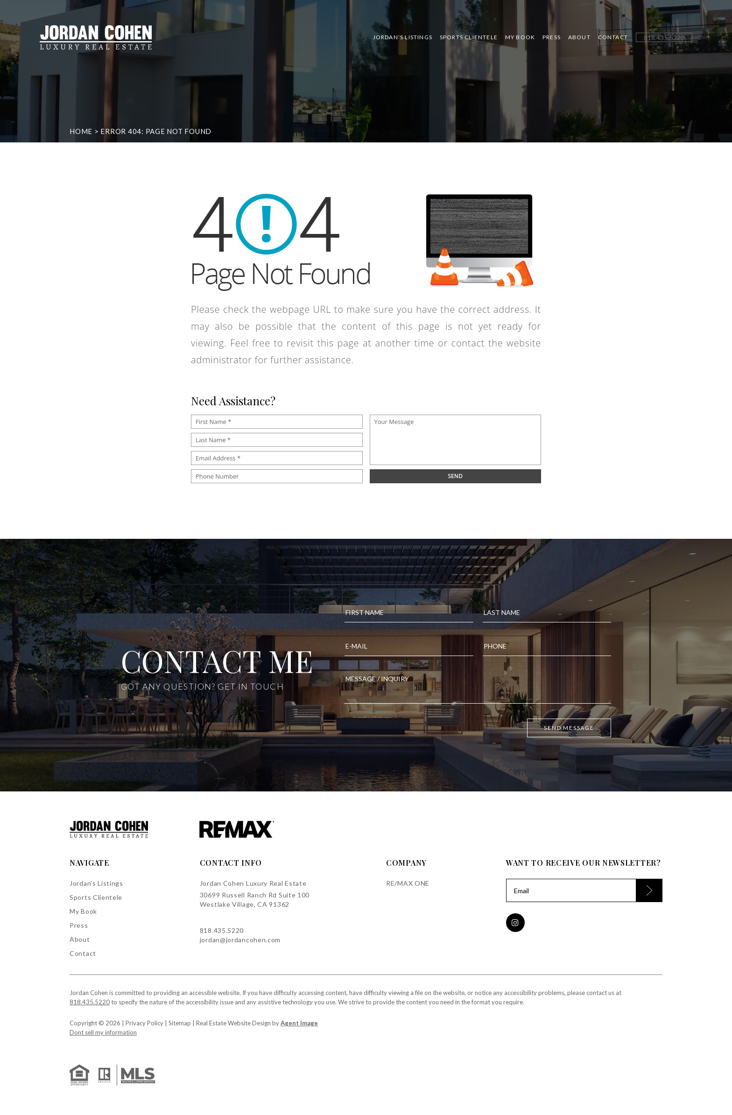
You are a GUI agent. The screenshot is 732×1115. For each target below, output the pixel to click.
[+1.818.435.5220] (664, 37)
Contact (613, 37)
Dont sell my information (103, 1032)
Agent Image (299, 1023)
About (579, 37)
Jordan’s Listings (402, 37)
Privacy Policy (144, 1023)
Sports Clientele (469, 37)
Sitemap (180, 1023)
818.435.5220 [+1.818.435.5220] (222, 930)
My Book (520, 37)
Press (551, 37)
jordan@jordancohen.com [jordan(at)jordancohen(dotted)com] (240, 940)
